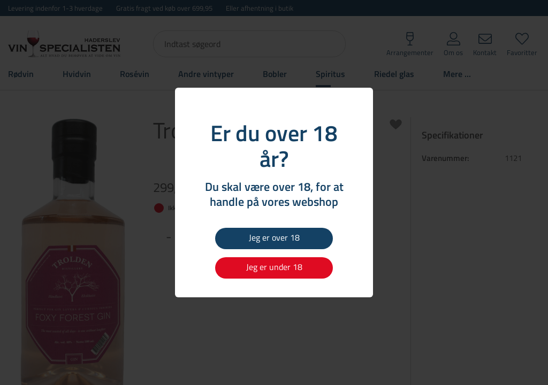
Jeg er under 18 (274, 266)
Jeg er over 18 (274, 237)
